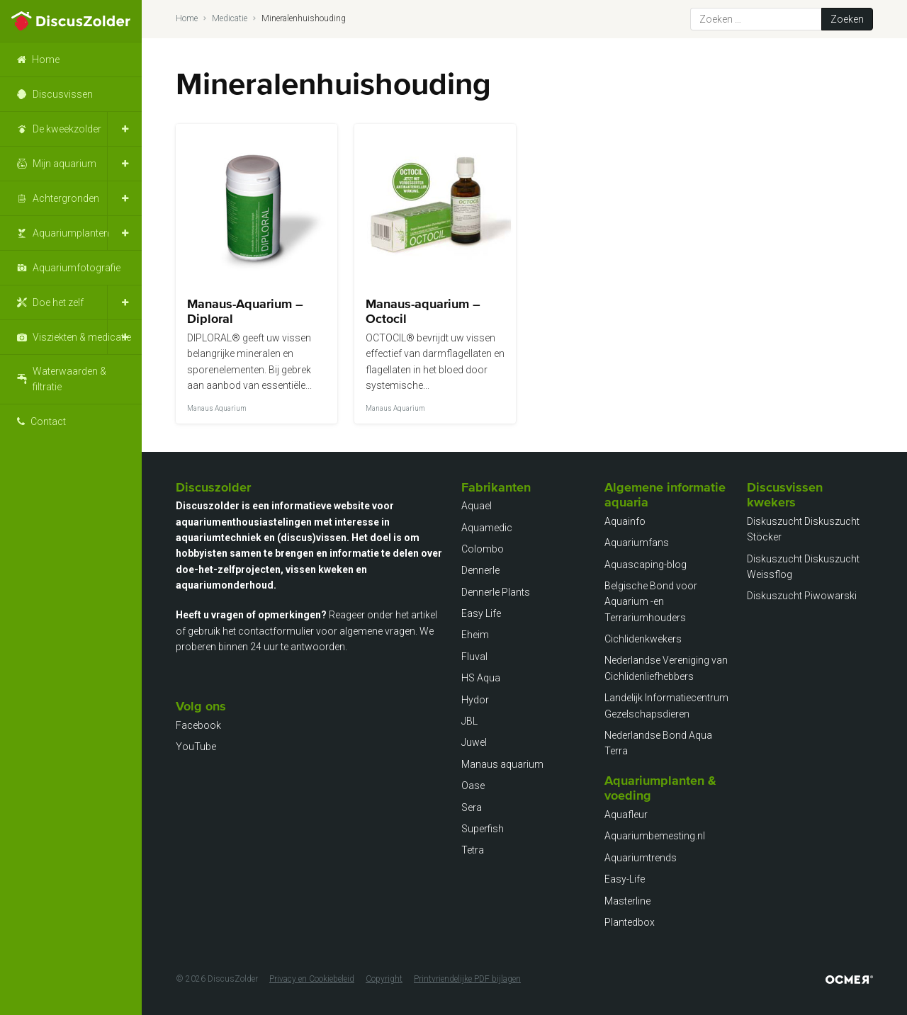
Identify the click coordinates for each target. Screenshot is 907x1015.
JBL (469, 721)
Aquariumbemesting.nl (654, 835)
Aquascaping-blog (645, 564)
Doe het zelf (58, 302)
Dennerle (480, 570)
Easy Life (481, 613)
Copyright (384, 979)
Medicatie (229, 18)
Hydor (475, 699)
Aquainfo (625, 521)
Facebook (198, 725)
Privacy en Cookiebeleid (311, 979)
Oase (473, 785)
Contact (48, 421)
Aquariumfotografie (76, 267)
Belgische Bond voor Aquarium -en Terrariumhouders (650, 601)
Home (46, 59)
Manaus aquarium (502, 764)
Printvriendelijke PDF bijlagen (467, 979)
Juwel (474, 742)
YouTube (196, 746)
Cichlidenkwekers (643, 639)
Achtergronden (66, 198)
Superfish (482, 828)
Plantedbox (629, 922)
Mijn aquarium (64, 163)
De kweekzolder (67, 129)
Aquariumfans (636, 542)
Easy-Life (624, 879)
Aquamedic (486, 527)
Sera (471, 807)
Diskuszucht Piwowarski (802, 595)
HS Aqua (480, 678)
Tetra (472, 850)
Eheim (475, 634)
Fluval (474, 656)
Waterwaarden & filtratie (69, 378)
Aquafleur (626, 814)
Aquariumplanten (71, 233)
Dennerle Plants (495, 592)
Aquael (476, 505)
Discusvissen (63, 94)
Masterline (627, 901)
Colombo (482, 549)
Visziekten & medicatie (82, 337)
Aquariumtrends (640, 857)
